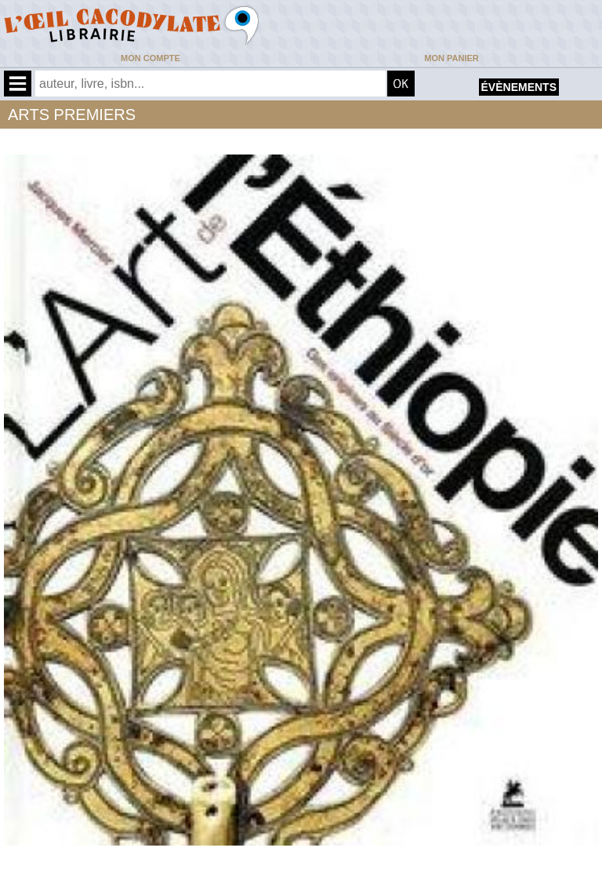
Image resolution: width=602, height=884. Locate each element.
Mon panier (451, 58)
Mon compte (150, 58)
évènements (519, 87)
